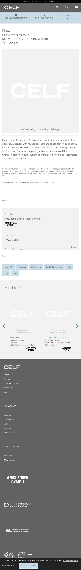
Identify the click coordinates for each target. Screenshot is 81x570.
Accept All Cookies (28, 565)
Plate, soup (15, 337)
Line (6, 273)
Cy (66, 7)
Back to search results (16, 16)
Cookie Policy (70, 560)
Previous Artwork (44, 16)
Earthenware (36, 267)
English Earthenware (54, 267)
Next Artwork (67, 17)
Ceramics (22, 267)
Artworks (7, 374)
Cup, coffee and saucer (57, 337)
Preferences (9, 565)
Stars (15, 273)
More (73, 246)
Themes (7, 379)
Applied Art (9, 267)
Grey (69, 267)
